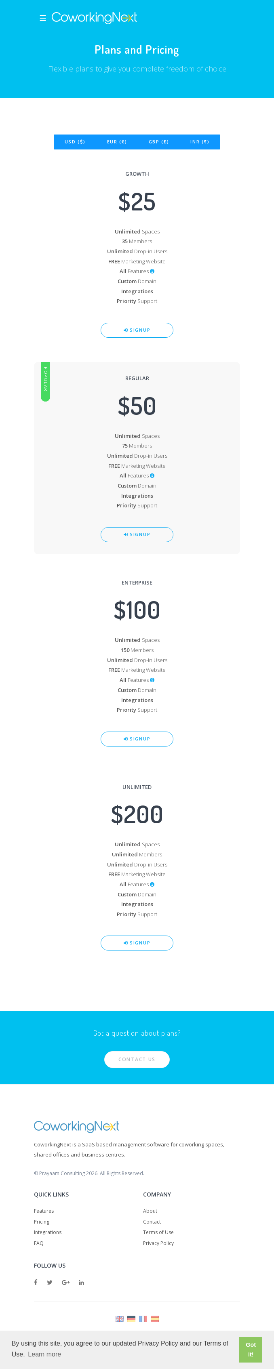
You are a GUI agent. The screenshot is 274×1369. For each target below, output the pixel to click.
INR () (199, 142)
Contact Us (137, 1059)
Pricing (41, 1221)
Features (44, 1210)
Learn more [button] (44, 1354)
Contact (152, 1221)
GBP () (159, 142)
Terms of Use (158, 1232)
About (150, 1210)
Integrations (47, 1232)
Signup (137, 330)
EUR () (117, 142)
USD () (75, 142)
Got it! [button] (251, 1350)
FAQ (39, 1243)
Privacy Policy (158, 1243)
